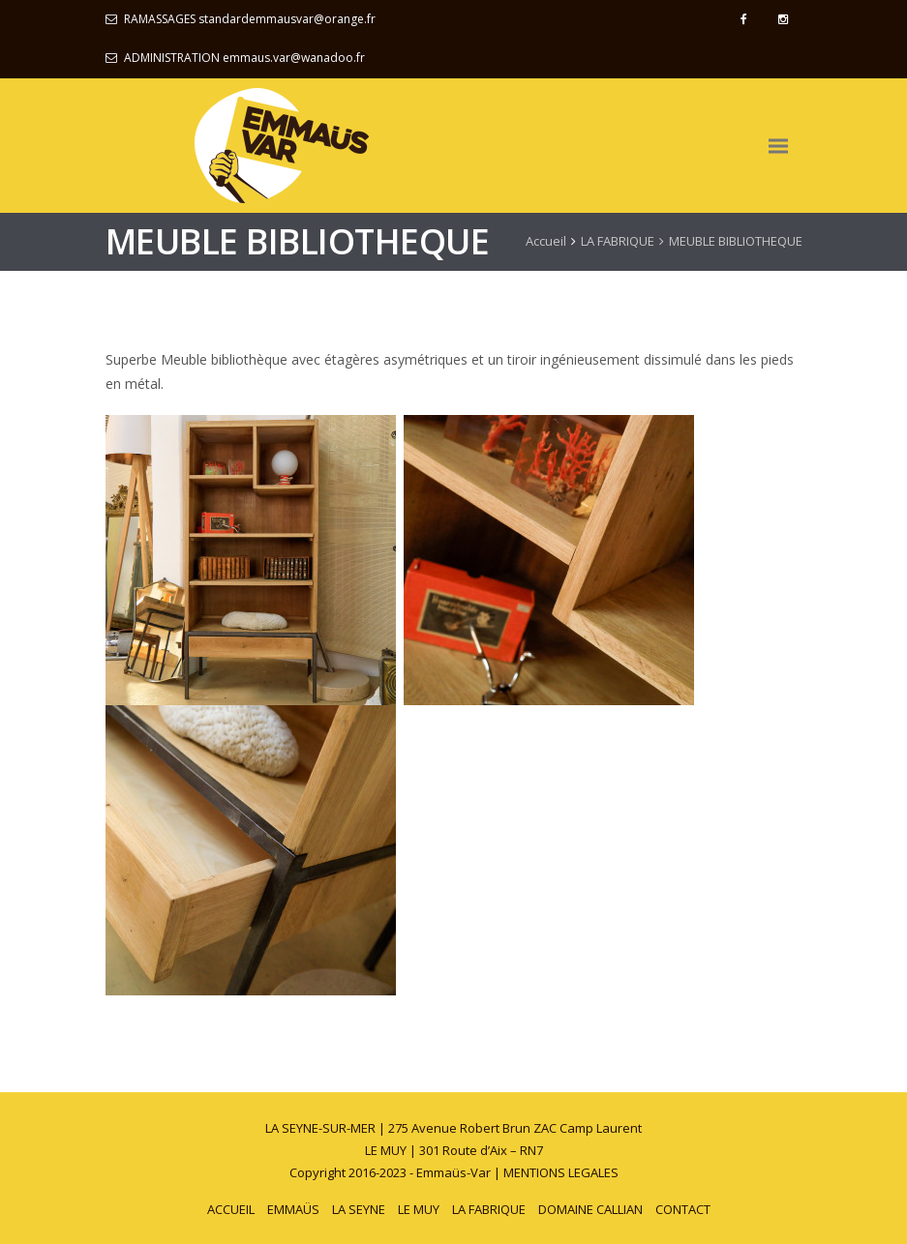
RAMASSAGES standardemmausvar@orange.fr (250, 19)
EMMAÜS (293, 1209)
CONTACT (682, 1209)
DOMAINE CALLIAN (590, 1209)
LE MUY (418, 1209)
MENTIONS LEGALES (561, 1172)
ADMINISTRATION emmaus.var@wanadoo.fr (244, 57)
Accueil (546, 241)
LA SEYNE (358, 1209)
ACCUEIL (231, 1209)
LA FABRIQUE (617, 241)
